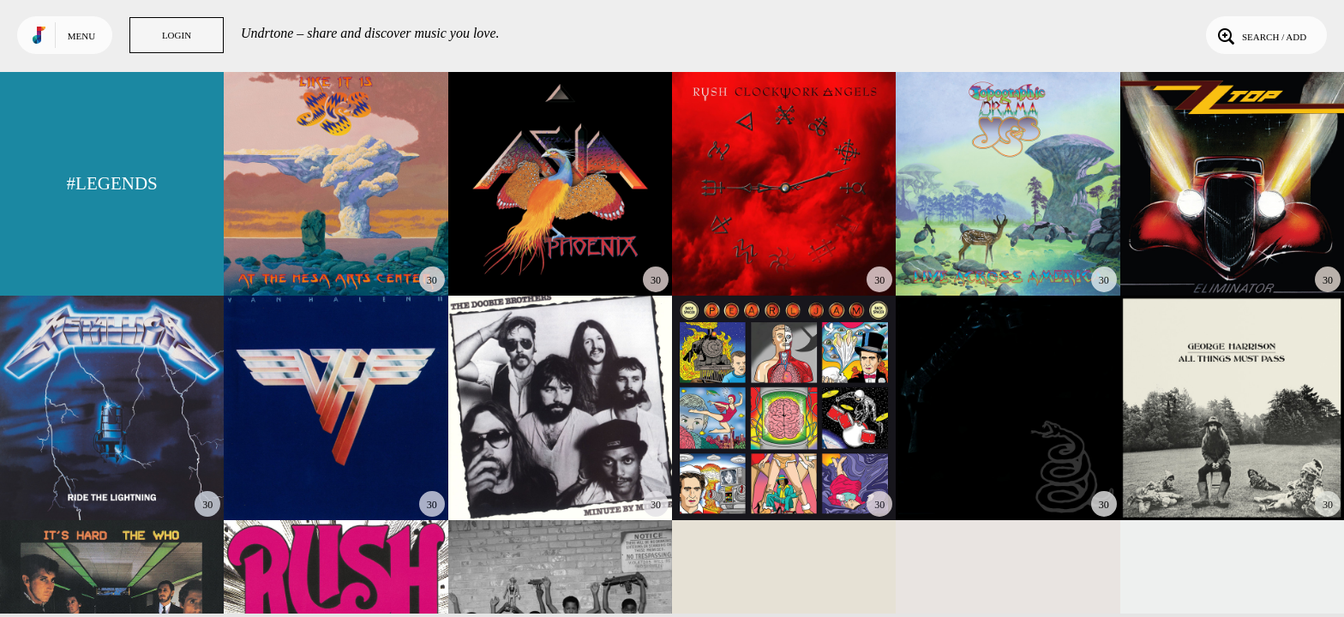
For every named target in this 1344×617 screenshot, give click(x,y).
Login (176, 35)
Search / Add (1260, 35)
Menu (81, 36)
